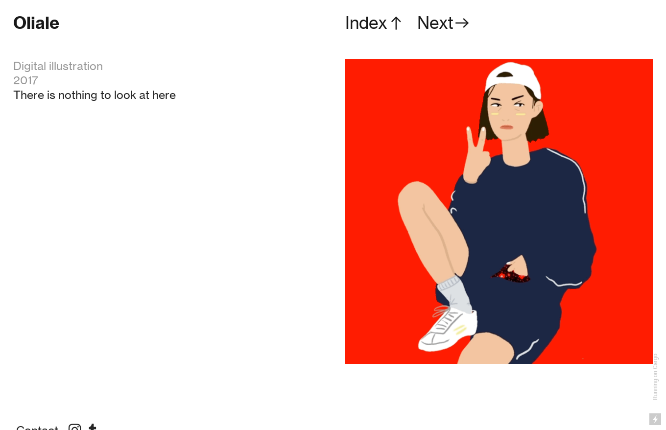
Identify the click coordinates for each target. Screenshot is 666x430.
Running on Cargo (655, 377)
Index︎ (375, 23)
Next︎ (444, 23)
